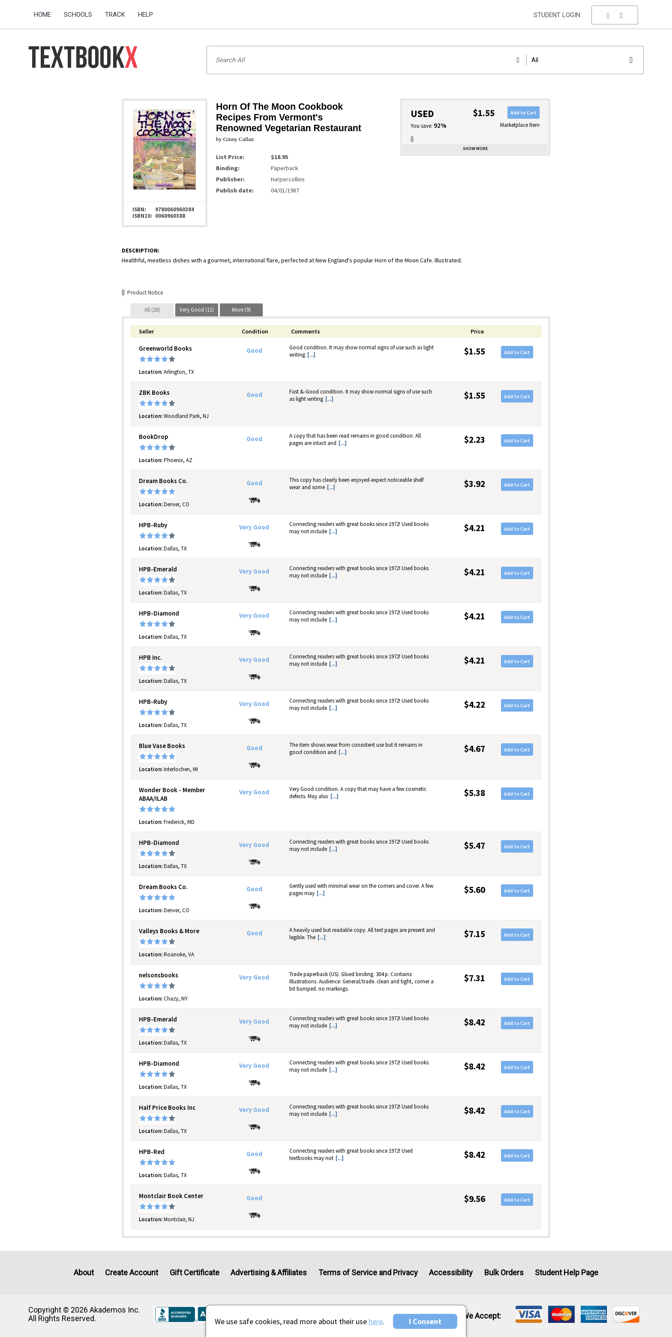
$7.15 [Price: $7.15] (474, 934)
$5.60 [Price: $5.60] (474, 889)
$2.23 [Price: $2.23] (474, 439)
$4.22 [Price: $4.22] (474, 704)
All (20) (152, 309)
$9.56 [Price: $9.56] (474, 1199)
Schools (78, 14)
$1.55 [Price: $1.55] (474, 351)
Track (115, 14)
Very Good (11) (197, 309)
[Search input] (425, 60)
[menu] (615, 15)
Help (145, 14)
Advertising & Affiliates (269, 1272)
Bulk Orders (504, 1272)
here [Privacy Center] (376, 1321)
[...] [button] (311, 354)
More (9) (241, 309)
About (84, 1272)
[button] (615, 15)
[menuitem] (45, 11)
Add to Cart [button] (523, 112)
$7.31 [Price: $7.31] (474, 978)
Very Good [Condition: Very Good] (254, 527)
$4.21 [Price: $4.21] (474, 528)
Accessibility (451, 1272)
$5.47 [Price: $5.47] (474, 845)
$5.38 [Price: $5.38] (474, 793)
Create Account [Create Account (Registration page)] (131, 1272)
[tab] (152, 309)
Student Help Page (566, 1272)
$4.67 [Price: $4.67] (474, 748)
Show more (475, 148)
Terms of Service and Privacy (368, 1272)
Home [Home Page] (42, 14)
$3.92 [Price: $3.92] (474, 484)
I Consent (425, 1321)
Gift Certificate (194, 1272)
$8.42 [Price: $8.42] (474, 1022)
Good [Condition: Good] (254, 351)
